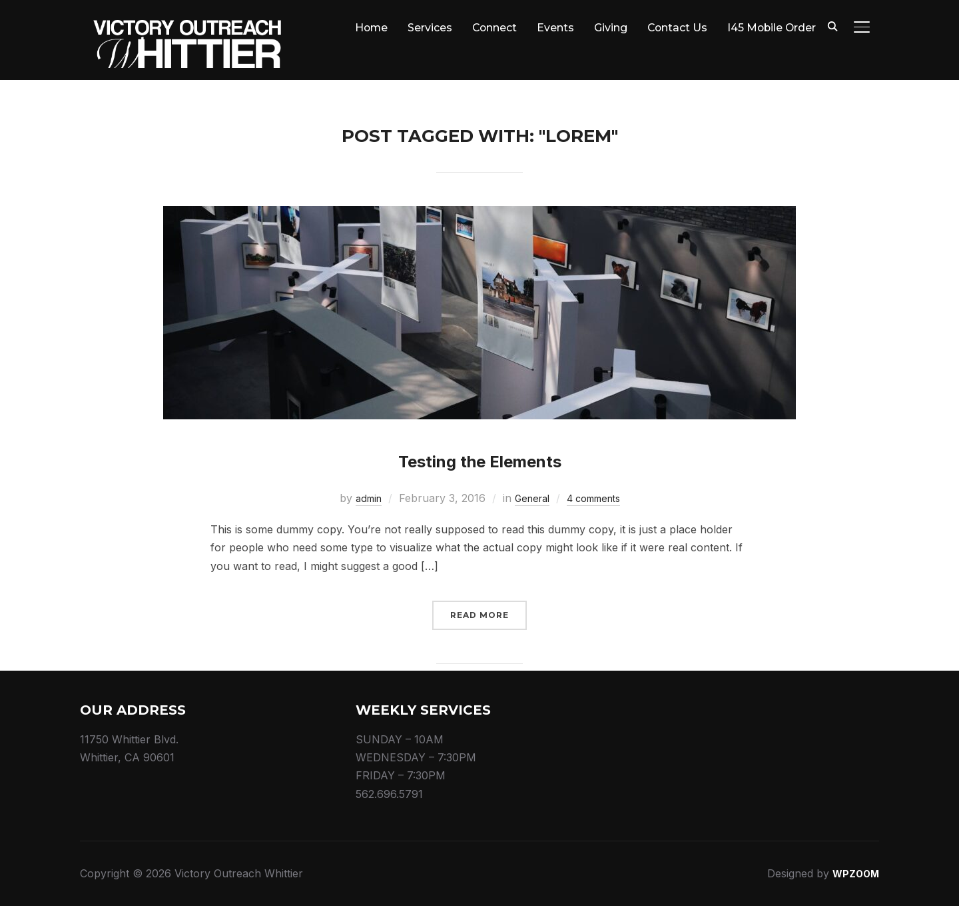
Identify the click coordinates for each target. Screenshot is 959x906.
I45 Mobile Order (770, 27)
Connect (490, 27)
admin (361, 498)
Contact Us (674, 27)
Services (425, 27)
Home (366, 27)
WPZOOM (853, 873)
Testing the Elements (479, 457)
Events (552, 27)
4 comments (597, 498)
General (529, 498)
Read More (479, 615)
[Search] (832, 25)
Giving (607, 27)
